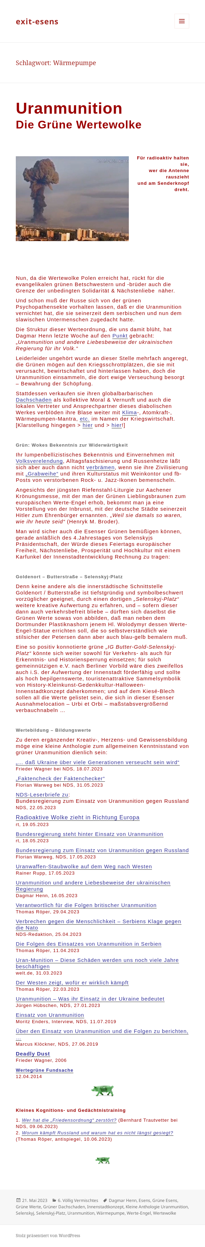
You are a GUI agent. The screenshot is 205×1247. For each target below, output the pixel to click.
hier (87, 425)
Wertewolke (164, 1213)
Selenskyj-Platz (50, 1213)
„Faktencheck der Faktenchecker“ (60, 778)
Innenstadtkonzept (105, 1207)
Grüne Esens (164, 1200)
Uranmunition (80, 1213)
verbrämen (100, 467)
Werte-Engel (139, 1213)
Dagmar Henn (123, 1200)
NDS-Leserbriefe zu (42, 795)
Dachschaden (34, 400)
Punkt (119, 336)
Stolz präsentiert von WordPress (48, 1236)
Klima (129, 412)
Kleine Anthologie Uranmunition (157, 1207)
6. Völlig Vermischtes (78, 1200)
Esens (144, 1200)
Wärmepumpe (111, 1213)
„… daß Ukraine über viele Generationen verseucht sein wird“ (98, 762)
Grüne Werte (28, 1207)
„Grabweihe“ (42, 474)
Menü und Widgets (182, 28)
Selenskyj (25, 1213)
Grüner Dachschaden (64, 1207)
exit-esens (37, 21)
